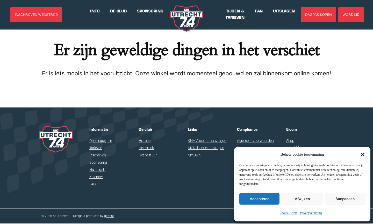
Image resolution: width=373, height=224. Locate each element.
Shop (290, 141)
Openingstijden (100, 141)
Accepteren (259, 199)
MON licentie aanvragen (206, 148)
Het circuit (146, 148)
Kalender (96, 177)
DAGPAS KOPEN (318, 15)
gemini (109, 216)
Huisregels (97, 170)
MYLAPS (194, 155)
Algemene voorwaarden (255, 141)
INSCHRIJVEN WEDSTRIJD (36, 15)
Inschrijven (97, 155)
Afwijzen (302, 199)
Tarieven (95, 148)
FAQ (92, 184)
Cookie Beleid (289, 213)
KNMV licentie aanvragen (207, 141)
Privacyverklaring (311, 213)
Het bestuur (148, 155)
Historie (144, 141)
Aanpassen (345, 199)
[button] (362, 154)
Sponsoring (98, 162)
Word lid (351, 15)
